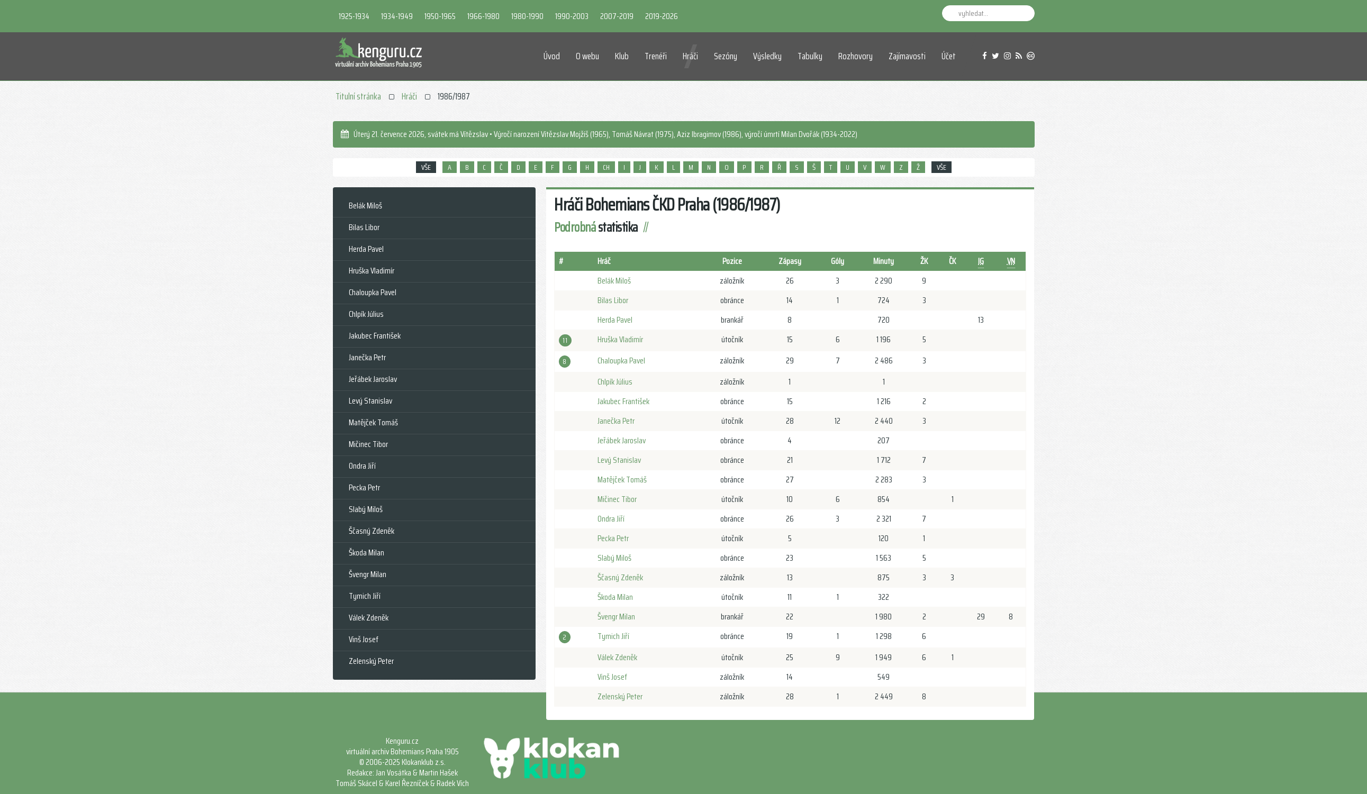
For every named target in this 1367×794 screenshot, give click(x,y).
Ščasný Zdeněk (620, 577)
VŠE (426, 167)
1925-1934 (354, 16)
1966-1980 (483, 16)
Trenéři (656, 56)
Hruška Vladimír (620, 339)
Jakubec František (623, 401)
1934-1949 (397, 16)
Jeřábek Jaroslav (622, 440)
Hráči (690, 56)
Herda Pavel (615, 319)
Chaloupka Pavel (621, 360)
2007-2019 (616, 16)
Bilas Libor (613, 300)
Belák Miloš (614, 280)
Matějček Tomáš (622, 479)
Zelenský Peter (620, 696)
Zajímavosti (907, 56)
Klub (622, 56)
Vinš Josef (612, 676)
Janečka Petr (616, 420)
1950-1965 (440, 16)
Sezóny (725, 56)
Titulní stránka (358, 96)
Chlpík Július (615, 381)
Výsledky (767, 56)
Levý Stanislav (619, 460)
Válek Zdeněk (617, 657)
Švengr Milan (616, 616)
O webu (587, 56)
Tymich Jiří (613, 636)
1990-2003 (572, 16)
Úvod (552, 56)
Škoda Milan (615, 597)
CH (606, 167)
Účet (948, 56)
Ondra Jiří (611, 518)
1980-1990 (527, 16)
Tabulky (810, 56)
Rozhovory (855, 56)
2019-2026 (661, 16)
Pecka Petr (613, 538)
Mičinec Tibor (617, 499)
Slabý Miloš (614, 557)
